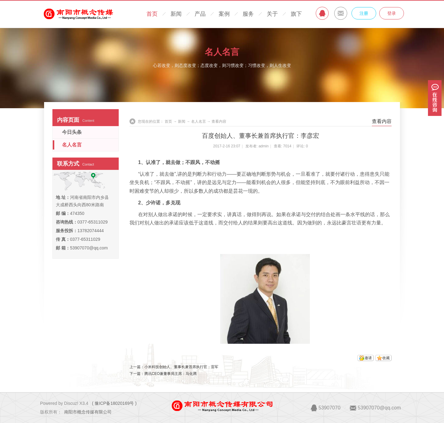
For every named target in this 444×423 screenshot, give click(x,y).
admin (263, 146)
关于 (272, 14)
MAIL (341, 13)
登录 (391, 13)
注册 (364, 13)
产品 (200, 14)
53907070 (329, 407)
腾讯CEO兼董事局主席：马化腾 (170, 374)
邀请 (368, 358)
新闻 (176, 14)
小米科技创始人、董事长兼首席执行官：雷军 (181, 367)
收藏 (386, 358)
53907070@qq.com (89, 247)
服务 (248, 14)
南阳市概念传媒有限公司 (88, 411)
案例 (224, 14)
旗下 (296, 14)
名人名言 (222, 52)
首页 (152, 14)
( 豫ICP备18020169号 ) (114, 403)
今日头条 (72, 132)
